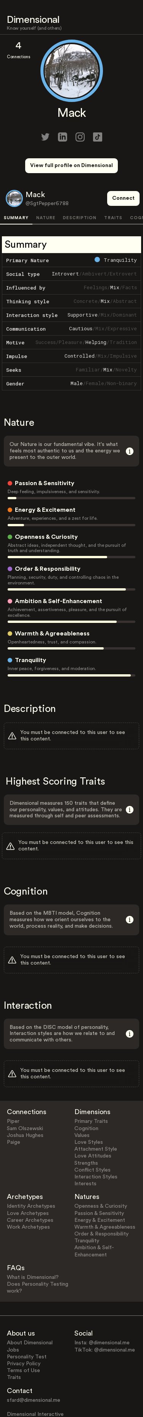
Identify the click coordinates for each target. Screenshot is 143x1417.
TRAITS (113, 190)
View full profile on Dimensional (71, 165)
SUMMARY (16, 190)
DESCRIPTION (79, 190)
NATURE (46, 190)
